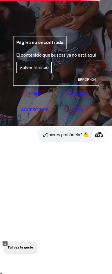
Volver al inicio (34, 61)
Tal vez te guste (20, 247)
